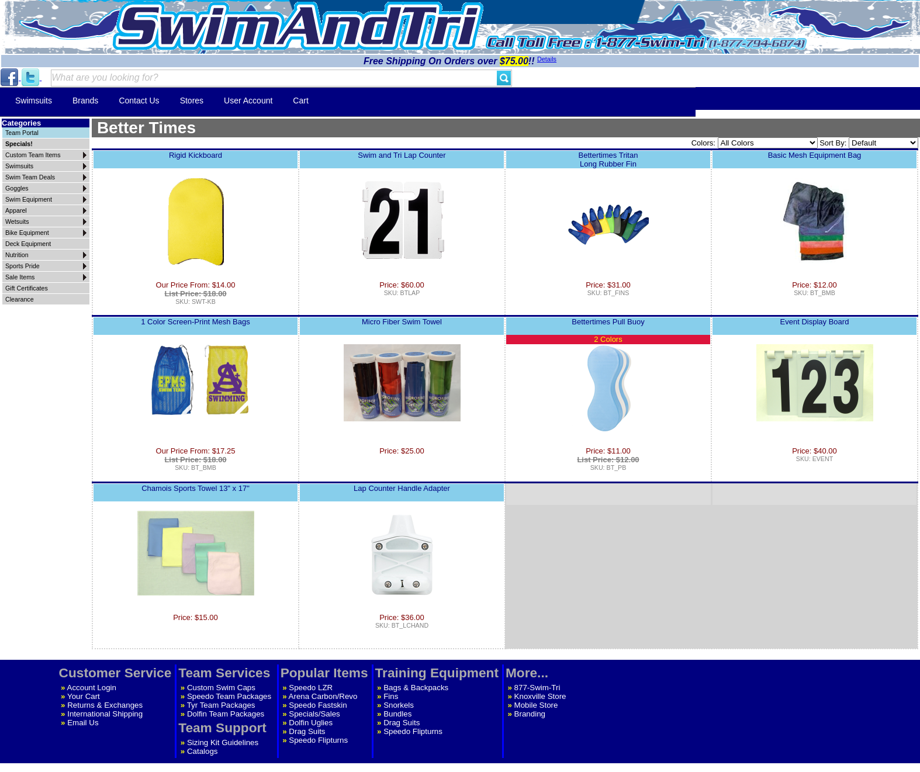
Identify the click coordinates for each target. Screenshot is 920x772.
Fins (390, 696)
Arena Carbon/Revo (323, 696)
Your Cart (83, 696)
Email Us (82, 722)
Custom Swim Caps (221, 687)
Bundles (397, 713)
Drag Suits (307, 731)
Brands (85, 100)
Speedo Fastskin (318, 705)
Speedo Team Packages (229, 696)
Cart (300, 100)
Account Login (91, 687)
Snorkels (398, 705)
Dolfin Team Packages (225, 713)
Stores (191, 100)
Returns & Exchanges (105, 705)
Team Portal (22, 132)
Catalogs (202, 751)
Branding (529, 713)
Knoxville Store (540, 696)
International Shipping (105, 713)
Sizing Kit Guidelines (222, 742)
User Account (248, 100)
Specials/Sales (314, 713)
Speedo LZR (311, 687)
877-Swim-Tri (537, 687)
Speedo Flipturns (318, 740)
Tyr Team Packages (221, 705)
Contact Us (139, 100)
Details (546, 59)
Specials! (19, 143)
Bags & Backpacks (415, 687)
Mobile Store (536, 705)
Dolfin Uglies (311, 722)
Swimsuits (33, 100)
